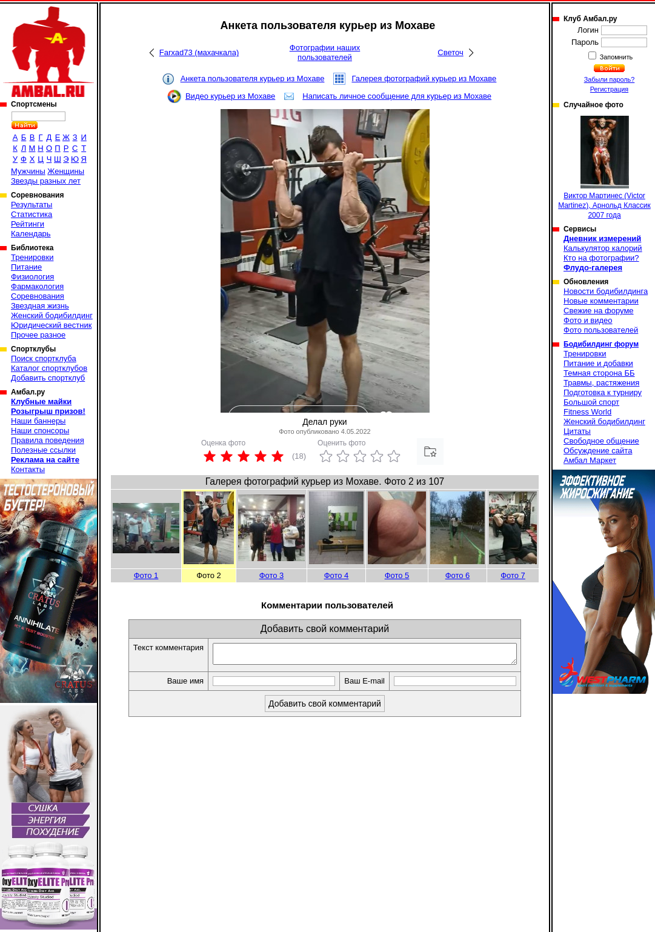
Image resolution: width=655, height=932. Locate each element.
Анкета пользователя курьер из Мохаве (253, 78)
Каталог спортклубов (49, 368)
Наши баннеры (38, 420)
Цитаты (577, 431)
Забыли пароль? (609, 79)
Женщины (65, 171)
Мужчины (28, 171)
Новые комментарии (601, 300)
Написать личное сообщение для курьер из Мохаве (396, 96)
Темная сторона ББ (599, 373)
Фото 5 (397, 575)
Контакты (28, 469)
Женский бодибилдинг (52, 315)
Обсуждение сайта (598, 450)
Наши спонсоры (40, 430)
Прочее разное (38, 334)
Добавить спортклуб (48, 377)
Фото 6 (457, 575)
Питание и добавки (598, 363)
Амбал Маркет (590, 460)
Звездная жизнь (40, 305)
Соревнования (37, 296)
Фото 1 (146, 575)
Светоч (450, 52)
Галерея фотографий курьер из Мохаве (423, 78)
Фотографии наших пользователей (325, 52)
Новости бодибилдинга (606, 291)
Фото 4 (336, 575)
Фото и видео (588, 320)
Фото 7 (512, 575)
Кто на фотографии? (601, 257)
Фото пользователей (601, 330)
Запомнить (615, 57)
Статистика (31, 214)
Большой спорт (591, 402)
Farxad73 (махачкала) (199, 52)
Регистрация (609, 89)
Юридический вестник (51, 325)
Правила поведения (47, 440)
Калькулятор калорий (603, 248)
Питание (26, 266)
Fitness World (587, 411)
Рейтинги (27, 223)
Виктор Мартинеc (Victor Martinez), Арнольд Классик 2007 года (604, 167)
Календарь (31, 233)
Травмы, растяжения (601, 382)
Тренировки (32, 257)
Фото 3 (271, 575)
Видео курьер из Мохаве (230, 96)
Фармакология (37, 286)
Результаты (31, 204)
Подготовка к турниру (603, 392)
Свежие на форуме (599, 310)
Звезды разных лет (46, 180)
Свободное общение (601, 440)
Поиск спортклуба (43, 358)
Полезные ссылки (43, 449)
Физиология (32, 276)
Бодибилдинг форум (601, 344)
